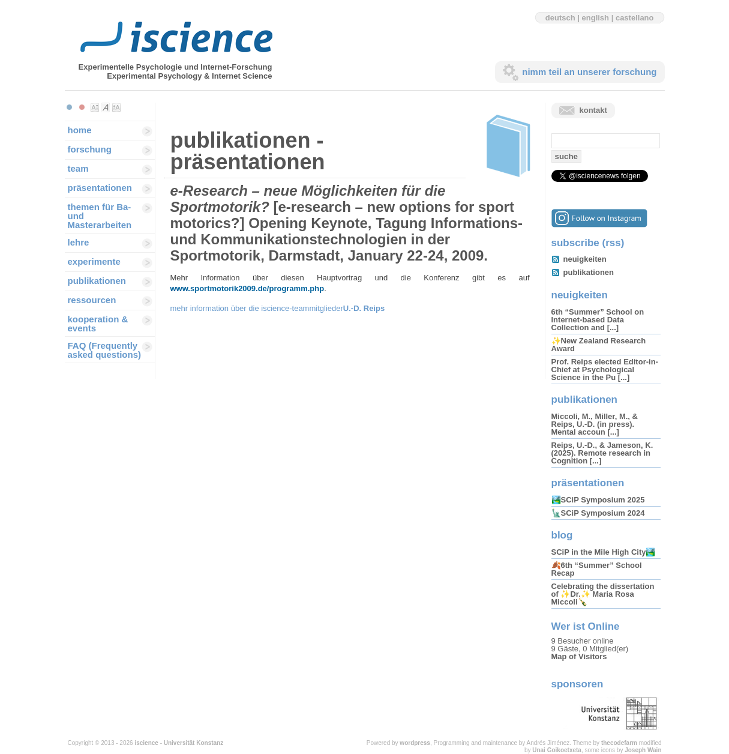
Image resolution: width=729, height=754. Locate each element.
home (80, 130)
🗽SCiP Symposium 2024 (598, 512)
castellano (635, 17)
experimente (94, 261)
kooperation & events (98, 323)
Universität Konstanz (193, 743)
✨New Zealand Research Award (598, 344)
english (596, 17)
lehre (78, 242)
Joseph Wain (643, 750)
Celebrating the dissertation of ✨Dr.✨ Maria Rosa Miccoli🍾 (603, 594)
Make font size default (105, 107)
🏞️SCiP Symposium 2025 (598, 499)
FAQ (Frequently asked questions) (105, 350)
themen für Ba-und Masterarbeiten (100, 216)
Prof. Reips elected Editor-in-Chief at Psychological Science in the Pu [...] (604, 369)
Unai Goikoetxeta (556, 750)
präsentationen (100, 187)
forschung (90, 149)
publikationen (97, 281)
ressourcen (92, 300)
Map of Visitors (579, 656)
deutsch (560, 17)
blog (562, 535)
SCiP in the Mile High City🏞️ (603, 551)
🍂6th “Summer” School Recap (596, 569)
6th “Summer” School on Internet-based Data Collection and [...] (597, 319)
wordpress (415, 743)
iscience (146, 743)
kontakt (593, 110)
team (78, 168)
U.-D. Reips (364, 308)
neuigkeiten (585, 259)
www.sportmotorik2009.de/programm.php (247, 288)
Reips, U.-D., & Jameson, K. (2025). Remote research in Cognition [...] (602, 453)
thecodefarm (619, 743)
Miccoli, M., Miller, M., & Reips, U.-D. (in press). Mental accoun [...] (594, 424)
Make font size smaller (95, 107)
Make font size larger (116, 107)
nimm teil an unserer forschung (589, 72)
